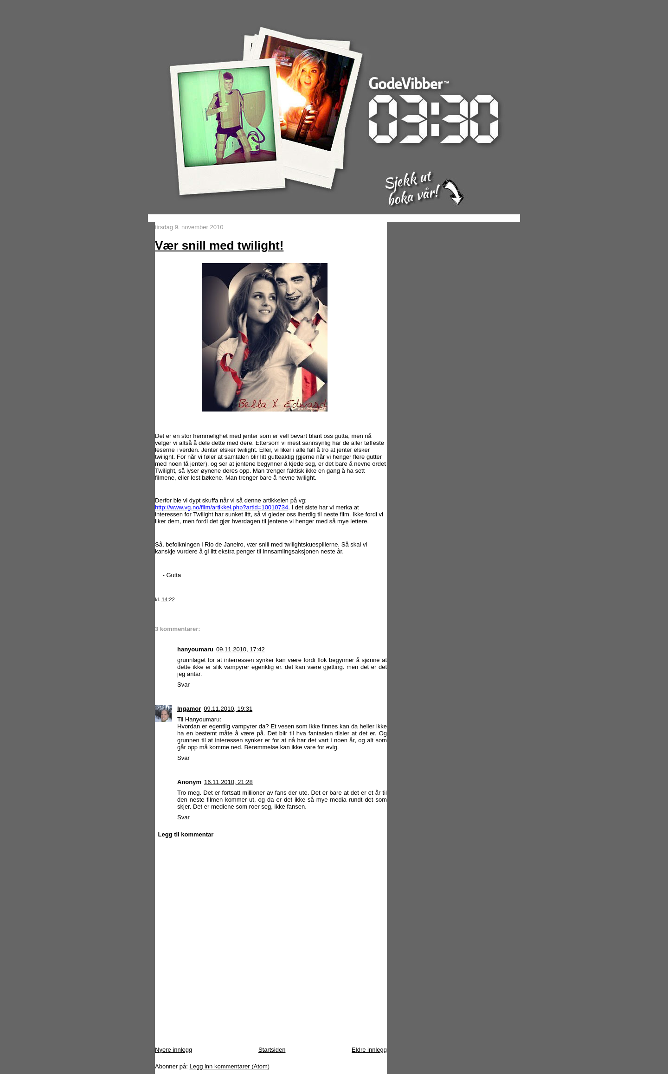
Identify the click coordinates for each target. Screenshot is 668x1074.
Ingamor (189, 708)
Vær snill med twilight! (219, 245)
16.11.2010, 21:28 (228, 781)
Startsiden (272, 1049)
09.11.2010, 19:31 (228, 708)
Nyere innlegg (173, 1049)
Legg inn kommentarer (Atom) (229, 1066)
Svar (183, 684)
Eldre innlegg (369, 1049)
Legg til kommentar (186, 834)
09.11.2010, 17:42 (240, 649)
